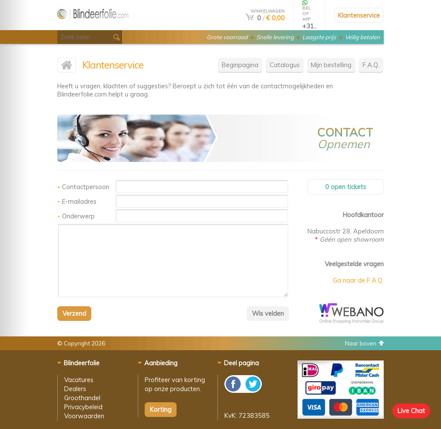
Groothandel (82, 398)
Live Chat (411, 411)
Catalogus (285, 65)
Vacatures (78, 380)
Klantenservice (359, 15)
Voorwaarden (84, 416)
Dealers (75, 389)
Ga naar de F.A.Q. (358, 280)
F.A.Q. (371, 65)
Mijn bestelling (331, 65)
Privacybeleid (83, 407)
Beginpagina (240, 65)
